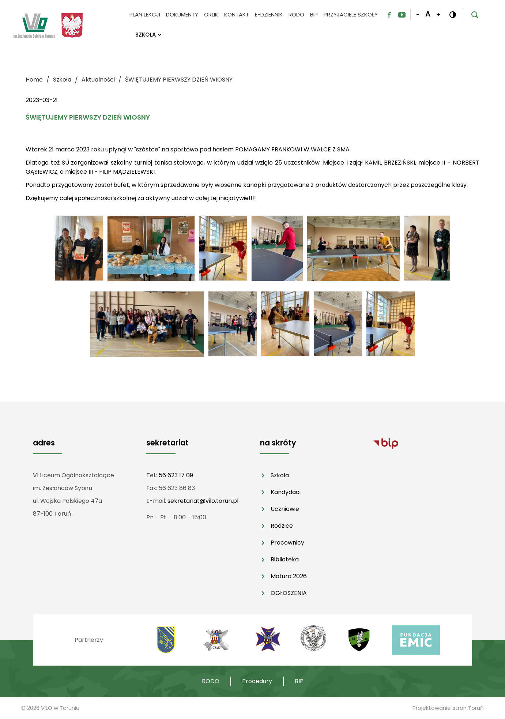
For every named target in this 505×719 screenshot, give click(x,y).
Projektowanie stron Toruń (448, 708)
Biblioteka (285, 559)
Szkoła (280, 475)
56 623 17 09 (176, 475)
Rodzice (282, 526)
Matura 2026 (289, 576)
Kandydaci (286, 492)
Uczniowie (285, 509)
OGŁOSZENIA (289, 593)
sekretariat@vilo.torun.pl (202, 501)
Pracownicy (287, 542)
